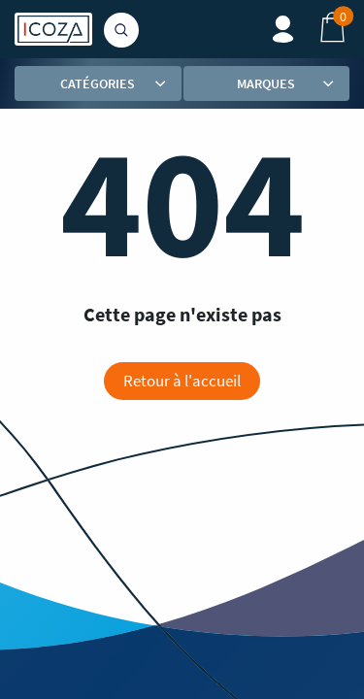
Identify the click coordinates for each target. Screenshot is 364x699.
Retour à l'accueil (182, 380)
